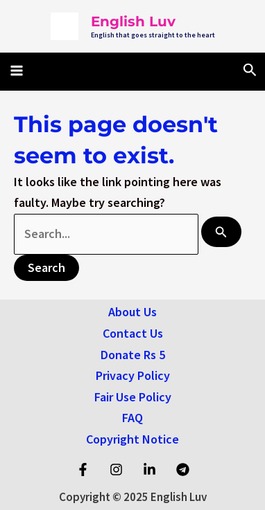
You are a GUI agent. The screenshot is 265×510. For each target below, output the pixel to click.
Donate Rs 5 (133, 355)
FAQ (132, 418)
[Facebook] (83, 469)
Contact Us (133, 333)
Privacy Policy (133, 375)
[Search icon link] (250, 70)
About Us (132, 312)
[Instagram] (116, 469)
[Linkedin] (149, 469)
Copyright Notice (132, 439)
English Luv (133, 21)
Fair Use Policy (132, 397)
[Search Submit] (221, 232)
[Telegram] (183, 469)
